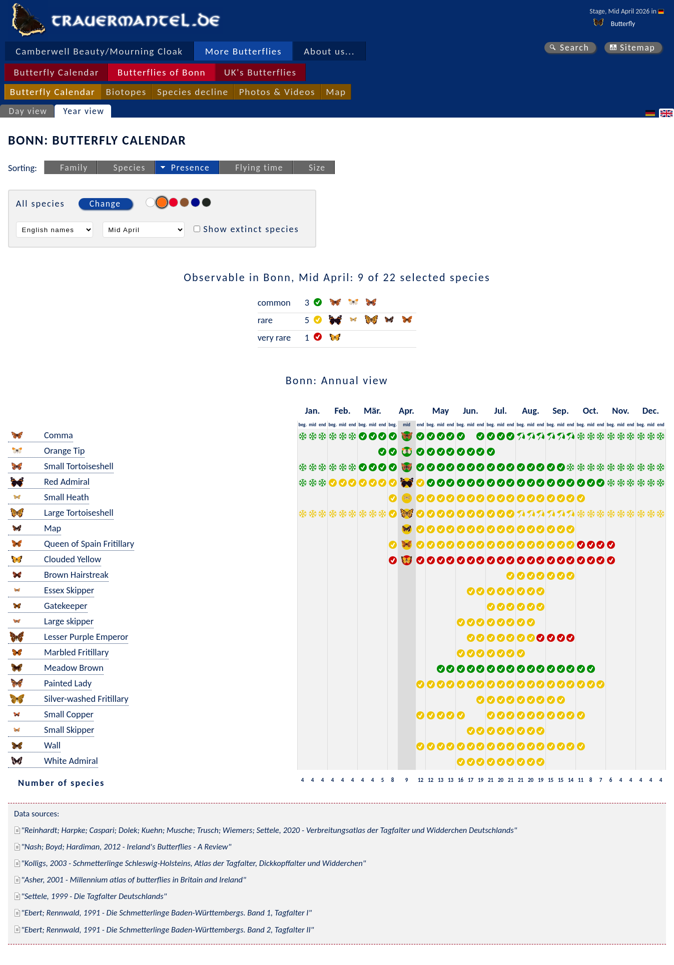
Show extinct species (251, 229)
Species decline (193, 92)
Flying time (259, 167)
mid (312, 424)
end (322, 424)
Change (105, 203)
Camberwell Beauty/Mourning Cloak (99, 51)
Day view (28, 111)
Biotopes (126, 92)
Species (130, 167)
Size (317, 167)
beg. (303, 424)
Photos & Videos (277, 92)
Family (74, 167)
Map (336, 92)
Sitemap (637, 47)
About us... (329, 51)
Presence (190, 167)
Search (574, 47)
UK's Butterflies (260, 72)
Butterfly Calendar (56, 72)
